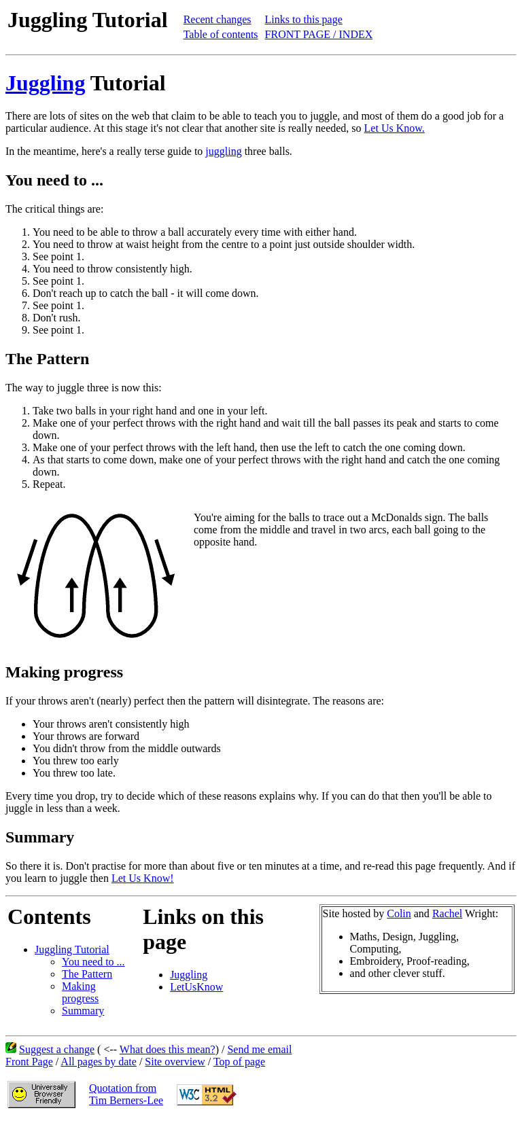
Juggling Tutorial (72, 949)
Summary (83, 1010)
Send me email (259, 1049)
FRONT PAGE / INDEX (319, 34)
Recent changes (217, 19)
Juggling (45, 83)
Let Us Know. (394, 128)
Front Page (29, 1061)
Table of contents (221, 34)
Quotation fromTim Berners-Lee (126, 1094)
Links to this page (304, 19)
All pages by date (98, 1061)
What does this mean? (167, 1049)
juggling (223, 151)
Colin (399, 913)
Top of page (239, 1061)
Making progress (80, 992)
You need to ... (93, 961)
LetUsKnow (196, 987)
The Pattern (87, 974)
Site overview (175, 1061)
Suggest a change (56, 1049)
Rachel (447, 913)
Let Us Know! (142, 878)
